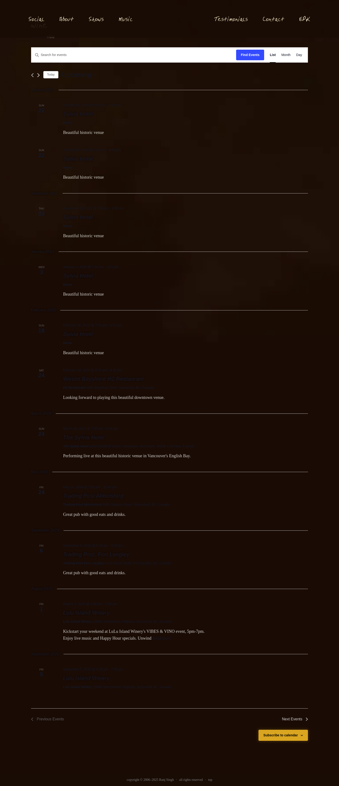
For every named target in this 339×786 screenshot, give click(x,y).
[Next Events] (38, 75)
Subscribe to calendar (280, 735)
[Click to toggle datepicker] (79, 75)
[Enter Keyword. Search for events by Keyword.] (133, 55)
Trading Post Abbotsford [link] (93, 496)
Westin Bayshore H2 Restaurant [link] (103, 379)
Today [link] (51, 74)
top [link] (210, 780)
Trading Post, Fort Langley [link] (96, 554)
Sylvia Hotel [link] (78, 114)
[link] (273, 55)
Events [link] (37, 36)
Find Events (250, 55)
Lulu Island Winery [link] (86, 613)
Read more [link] (161, 638)
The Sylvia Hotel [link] (83, 437)
